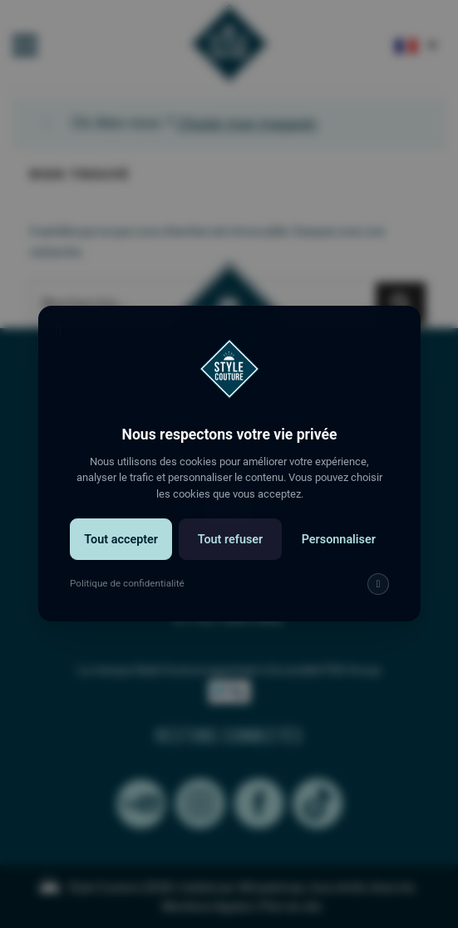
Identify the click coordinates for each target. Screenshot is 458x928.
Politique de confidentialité (130, 596)
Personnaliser (334, 553)
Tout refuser (229, 553)
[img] (372, 597)
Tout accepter (124, 553)
